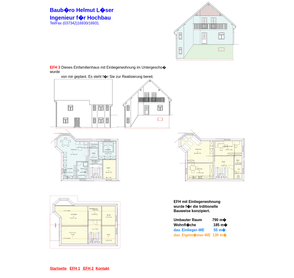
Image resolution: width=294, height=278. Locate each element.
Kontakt (102, 268)
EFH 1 (75, 268)
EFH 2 (88, 268)
